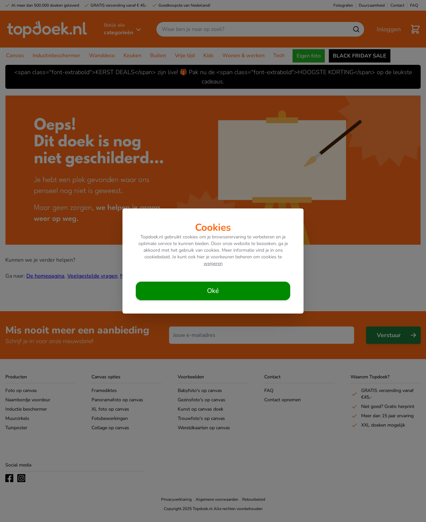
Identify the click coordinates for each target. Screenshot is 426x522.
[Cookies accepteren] (213, 291)
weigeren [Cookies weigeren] (213, 263)
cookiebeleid (157, 257)
